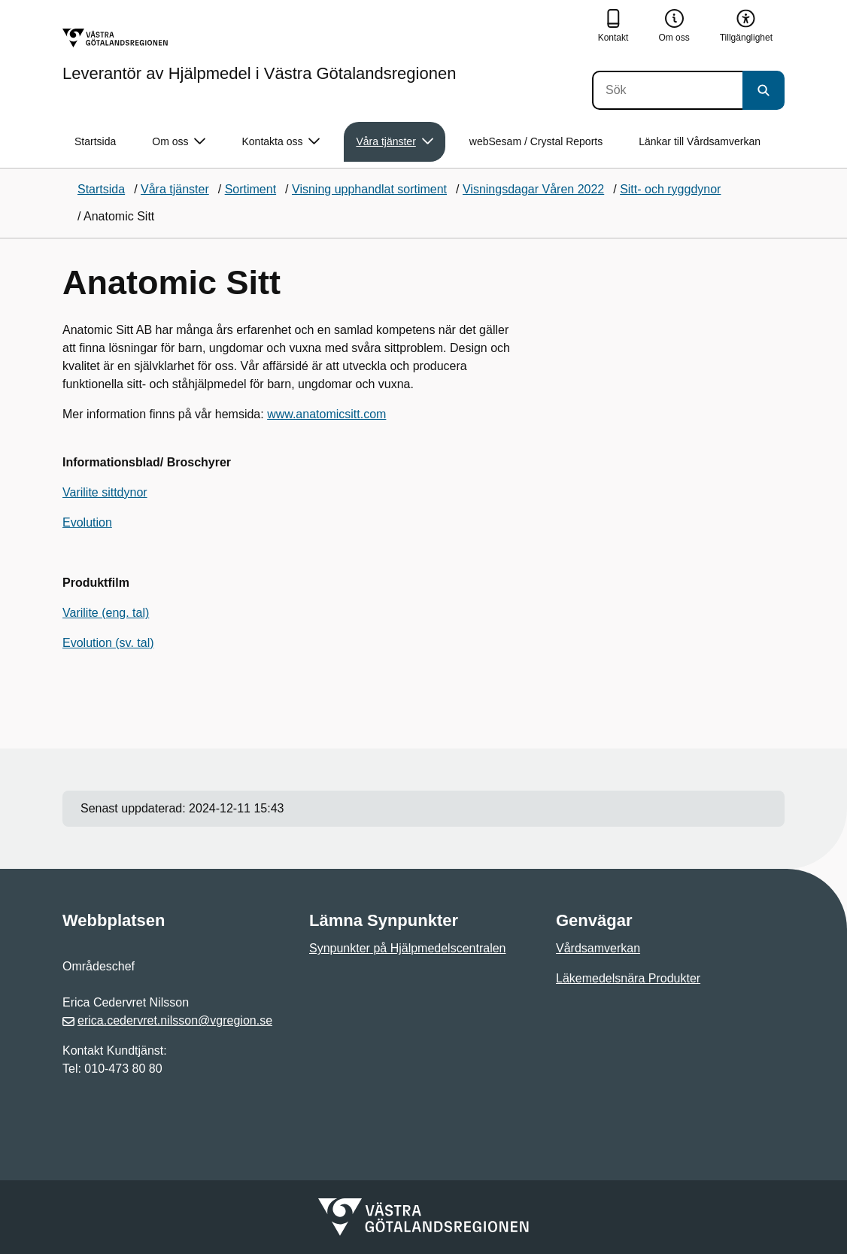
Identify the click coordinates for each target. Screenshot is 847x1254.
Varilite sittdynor (104, 492)
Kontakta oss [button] (280, 142)
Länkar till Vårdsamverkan (699, 141)
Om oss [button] (178, 142)
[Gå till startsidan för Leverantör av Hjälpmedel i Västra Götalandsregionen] (259, 55)
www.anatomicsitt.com (326, 414)
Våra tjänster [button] (394, 142)
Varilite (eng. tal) (105, 612)
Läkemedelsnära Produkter (628, 978)
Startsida (95, 141)
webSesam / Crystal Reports (536, 141)
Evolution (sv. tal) (108, 642)
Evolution (87, 522)
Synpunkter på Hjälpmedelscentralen (407, 948)
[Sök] (667, 90)
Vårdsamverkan (598, 948)
